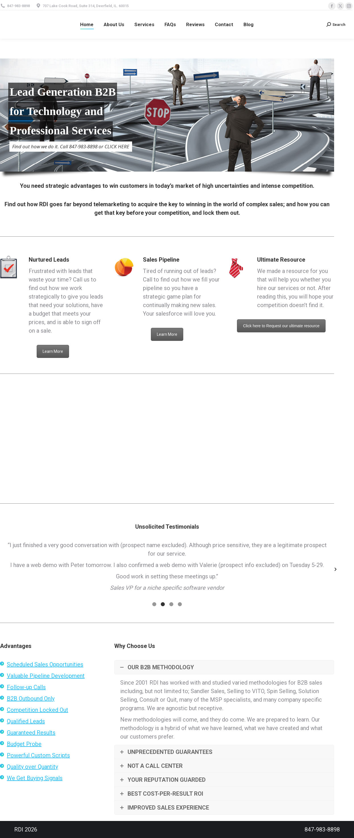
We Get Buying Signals (35, 778)
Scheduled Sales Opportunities (45, 664)
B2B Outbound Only (31, 698)
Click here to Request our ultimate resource (281, 326)
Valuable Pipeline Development (46, 675)
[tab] (154, 603)
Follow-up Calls (26, 687)
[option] (167, 566)
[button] (335, 569)
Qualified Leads (26, 721)
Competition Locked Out (37, 709)
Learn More (53, 351)
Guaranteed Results (31, 732)
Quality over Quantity (32, 766)
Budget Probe (24, 744)
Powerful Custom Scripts (38, 755)
